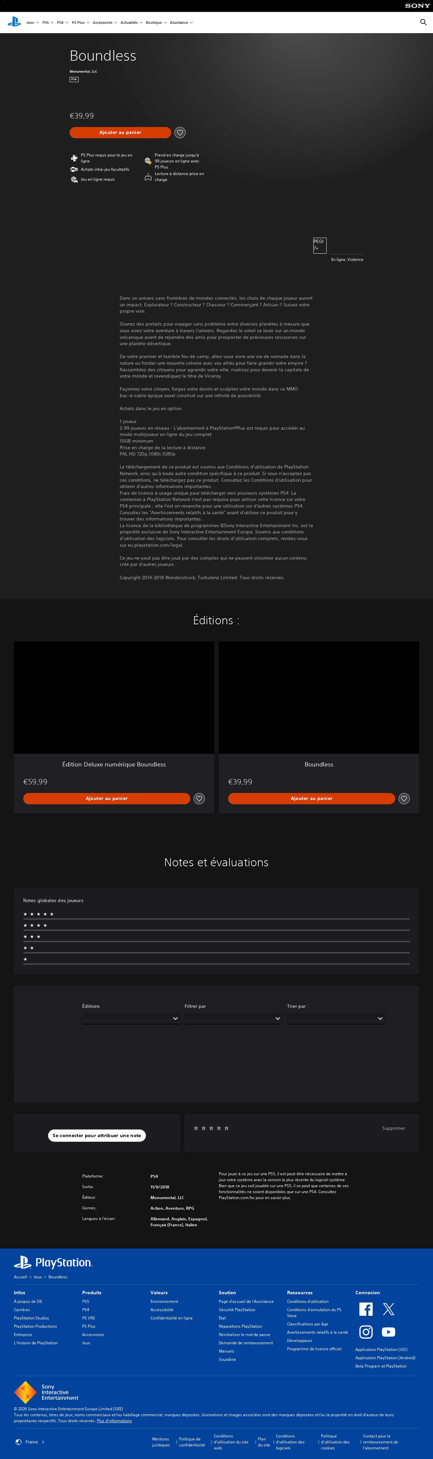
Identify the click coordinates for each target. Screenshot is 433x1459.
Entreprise (23, 1334)
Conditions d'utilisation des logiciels (290, 1442)
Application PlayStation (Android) (385, 1358)
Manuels (226, 1351)
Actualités (129, 22)
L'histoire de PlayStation (36, 1343)
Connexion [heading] (367, 1293)
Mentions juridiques (161, 1442)
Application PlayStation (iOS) (381, 1349)
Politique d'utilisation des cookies (335, 1442)
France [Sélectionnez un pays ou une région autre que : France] (30, 1442)
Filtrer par (195, 1006)
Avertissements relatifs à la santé (317, 1332)
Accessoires (102, 22)
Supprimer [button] (393, 1128)
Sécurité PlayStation (237, 1309)
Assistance (179, 22)
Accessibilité (162, 1309)
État (222, 1318)
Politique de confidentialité (192, 1442)
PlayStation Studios (31, 1318)
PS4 (60, 22)
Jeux (30, 22)
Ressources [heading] (300, 1293)
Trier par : (298, 1006)
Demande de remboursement (246, 1343)
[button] (97, 1135)
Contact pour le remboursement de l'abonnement (380, 1442)
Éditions (91, 1006)
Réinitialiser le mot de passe (244, 1334)
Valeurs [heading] (159, 1293)
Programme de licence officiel (314, 1349)
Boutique (154, 22)
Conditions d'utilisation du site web (231, 1442)
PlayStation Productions (35, 1326)
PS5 (45, 22)
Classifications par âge (307, 1324)
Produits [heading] (91, 1293)
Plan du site (264, 1442)
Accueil (20, 1277)
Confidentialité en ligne (172, 1318)
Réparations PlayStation (240, 1326)
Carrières (22, 1309)
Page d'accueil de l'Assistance (246, 1301)
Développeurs (299, 1340)
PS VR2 (88, 1318)
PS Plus (78, 22)
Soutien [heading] (227, 1293)
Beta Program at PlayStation (380, 1366)
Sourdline (227, 1359)
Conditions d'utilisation (308, 1301)
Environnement (164, 1301)
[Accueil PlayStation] (14, 22)
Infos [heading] (19, 1293)
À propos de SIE (28, 1301)
